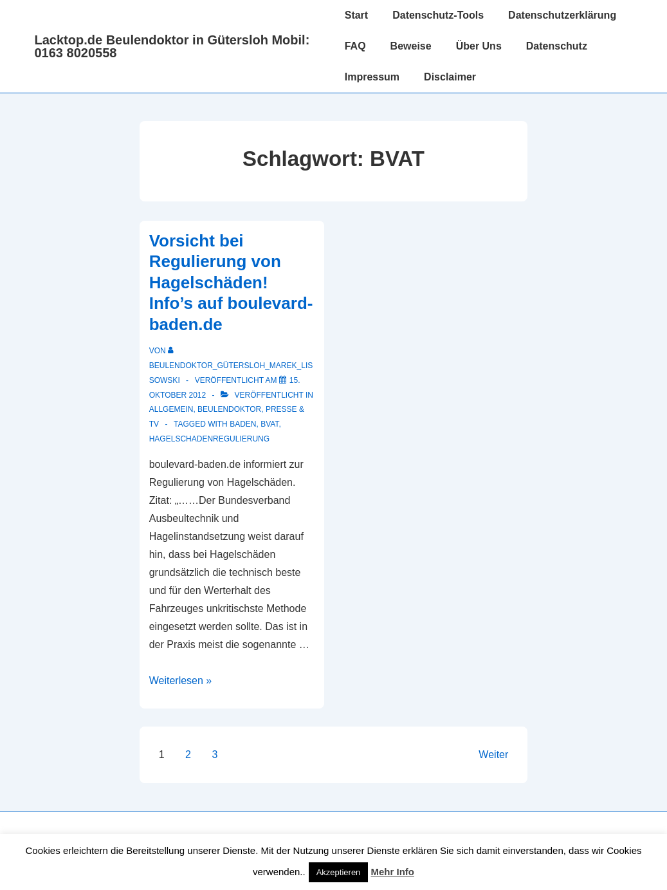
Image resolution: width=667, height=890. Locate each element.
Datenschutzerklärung (562, 15)
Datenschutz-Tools (438, 15)
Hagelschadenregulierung (209, 438)
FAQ (355, 46)
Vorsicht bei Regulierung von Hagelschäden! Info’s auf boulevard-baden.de (231, 282)
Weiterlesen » (180, 680)
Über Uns (479, 46)
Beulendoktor (229, 409)
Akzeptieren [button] (338, 872)
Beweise (411, 46)
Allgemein (171, 409)
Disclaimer (450, 76)
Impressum (372, 76)
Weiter (493, 754)
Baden (243, 424)
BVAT (269, 424)
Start (356, 15)
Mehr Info (393, 871)
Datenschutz (556, 46)
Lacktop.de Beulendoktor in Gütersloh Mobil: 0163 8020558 (172, 46)
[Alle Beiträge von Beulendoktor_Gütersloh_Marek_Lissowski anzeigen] (231, 365)
